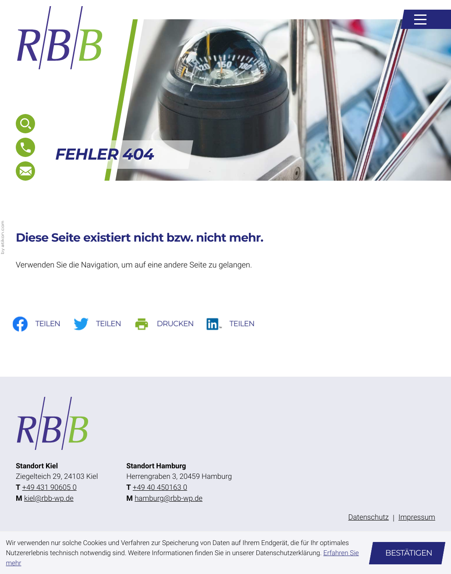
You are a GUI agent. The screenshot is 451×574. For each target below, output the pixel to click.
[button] (25, 147)
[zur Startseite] (60, 37)
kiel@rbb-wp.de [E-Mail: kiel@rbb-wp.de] (49, 498)
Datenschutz (368, 517)
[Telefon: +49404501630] (160, 487)
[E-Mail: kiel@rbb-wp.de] (25, 171)
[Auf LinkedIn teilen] (236, 324)
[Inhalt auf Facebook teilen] (41, 324)
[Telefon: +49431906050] (49, 487)
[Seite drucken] (170, 324)
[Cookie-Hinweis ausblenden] (407, 553)
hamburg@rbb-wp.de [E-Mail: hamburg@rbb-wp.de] (168, 498)
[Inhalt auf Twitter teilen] (103, 324)
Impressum (416, 517)
